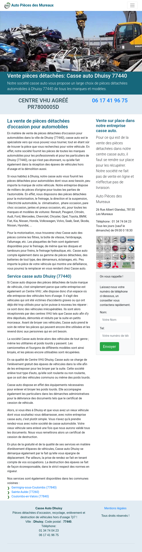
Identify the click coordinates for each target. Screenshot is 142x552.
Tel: (102, 328)
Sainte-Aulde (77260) (25, 492)
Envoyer (109, 346)
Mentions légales (115, 508)
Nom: (103, 312)
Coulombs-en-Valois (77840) (30, 496)
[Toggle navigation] (132, 5)
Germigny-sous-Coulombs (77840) (34, 487)
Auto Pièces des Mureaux (32, 5)
